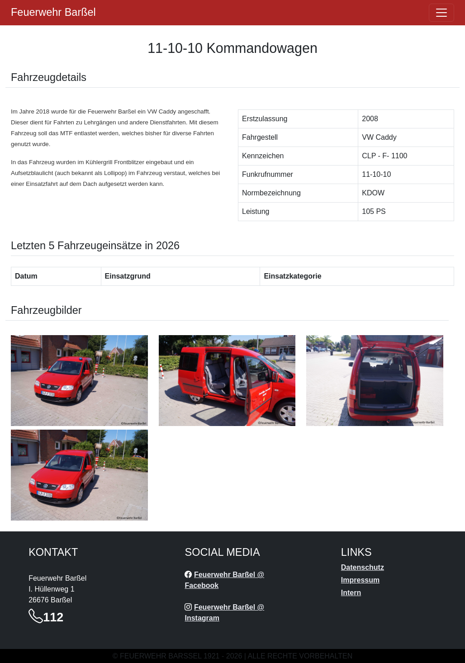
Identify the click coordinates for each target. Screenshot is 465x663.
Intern (351, 593)
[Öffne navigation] (441, 13)
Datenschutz (362, 567)
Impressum (360, 580)
